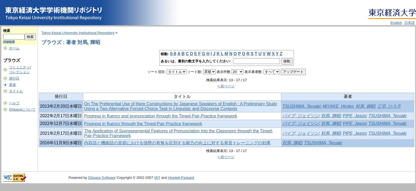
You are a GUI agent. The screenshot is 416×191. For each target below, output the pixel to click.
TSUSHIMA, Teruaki (301, 106)
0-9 (173, 53)
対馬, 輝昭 (365, 106)
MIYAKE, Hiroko (338, 106)
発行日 (14, 78)
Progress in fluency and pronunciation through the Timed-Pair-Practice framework (160, 116)
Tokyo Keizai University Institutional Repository (78, 33)
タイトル (16, 91)
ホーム (14, 48)
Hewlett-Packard (181, 178)
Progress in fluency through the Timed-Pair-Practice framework (143, 123)
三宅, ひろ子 (389, 106)
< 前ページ (226, 86)
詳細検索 (9, 41)
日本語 (409, 23)
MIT (157, 178)
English (396, 23)
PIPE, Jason (354, 116)
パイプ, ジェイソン (300, 116)
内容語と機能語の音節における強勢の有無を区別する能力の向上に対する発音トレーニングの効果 (177, 143)
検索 (6, 31)
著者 (12, 85)
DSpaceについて (22, 109)
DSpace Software (102, 178)
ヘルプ (14, 103)
